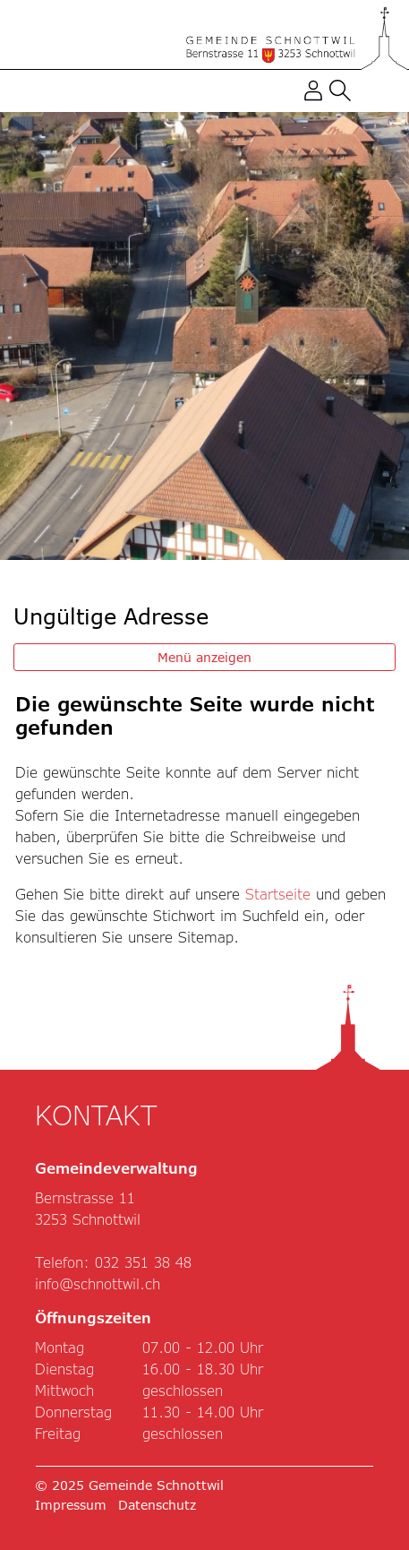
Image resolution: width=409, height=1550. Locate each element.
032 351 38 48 (143, 1261)
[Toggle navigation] (369, 90)
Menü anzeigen (204, 657)
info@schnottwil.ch (97, 1283)
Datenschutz (157, 1504)
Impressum (71, 1504)
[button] (340, 89)
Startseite (278, 893)
